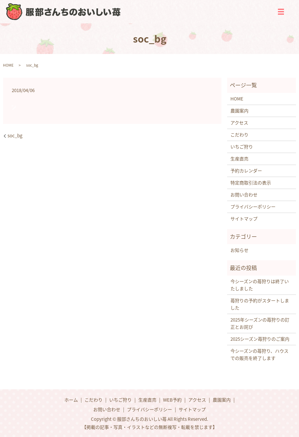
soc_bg (15, 136)
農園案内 (239, 110)
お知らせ (239, 250)
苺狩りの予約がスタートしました (259, 304)
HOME (8, 65)
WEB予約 (172, 400)
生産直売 (239, 158)
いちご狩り (241, 146)
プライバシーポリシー (253, 206)
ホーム (71, 400)
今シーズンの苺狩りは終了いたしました (259, 285)
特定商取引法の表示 (250, 182)
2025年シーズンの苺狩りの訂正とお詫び (259, 323)
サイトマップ (243, 218)
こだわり (239, 134)
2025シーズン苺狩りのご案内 (259, 339)
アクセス (239, 122)
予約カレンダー (246, 170)
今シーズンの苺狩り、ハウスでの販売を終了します (259, 354)
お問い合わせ (243, 194)
